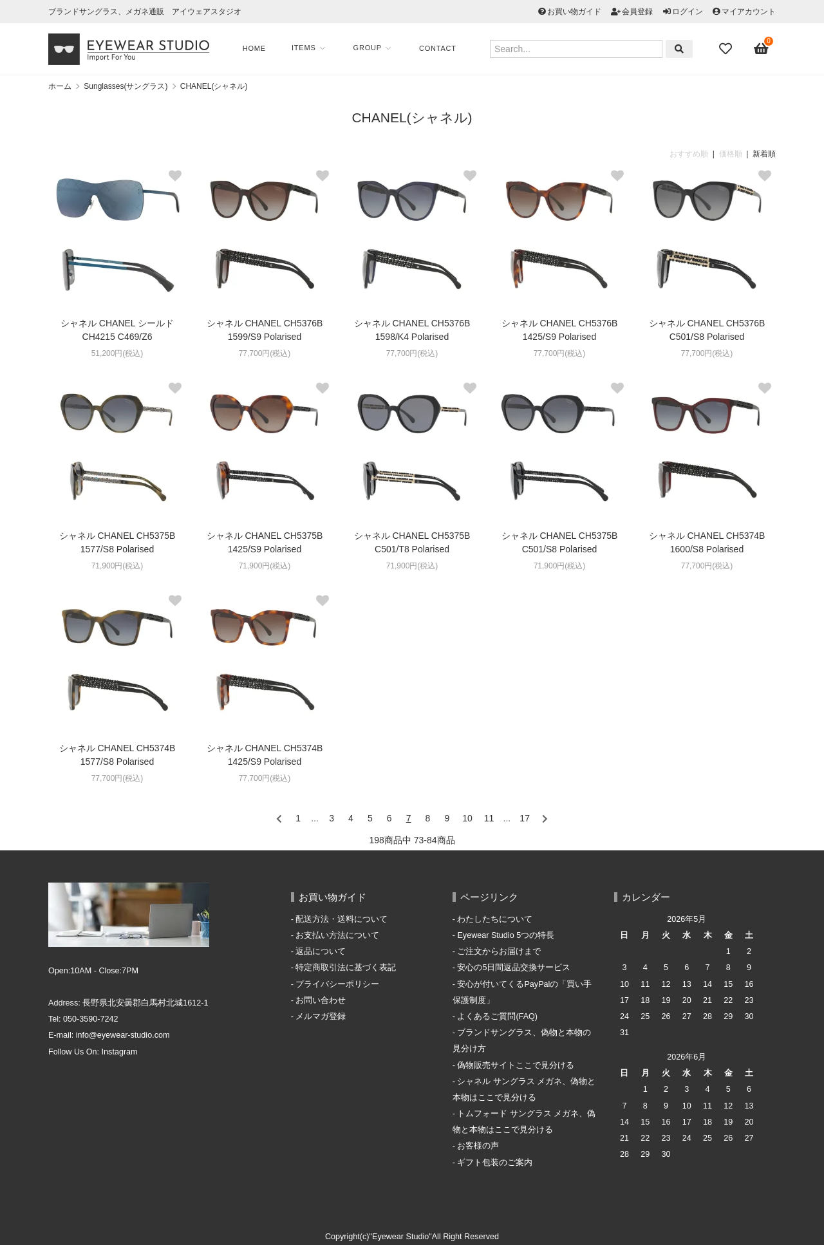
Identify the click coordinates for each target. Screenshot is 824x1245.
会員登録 (637, 11)
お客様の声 (478, 1145)
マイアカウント (749, 11)
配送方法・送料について (341, 919)
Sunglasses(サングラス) (125, 86)
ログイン (687, 11)
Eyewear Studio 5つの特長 (505, 935)
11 (489, 818)
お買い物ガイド (574, 11)
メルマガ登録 (320, 1016)
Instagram (120, 1051)
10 (467, 818)
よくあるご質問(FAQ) (497, 1016)
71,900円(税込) (117, 565)
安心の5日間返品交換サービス (513, 967)
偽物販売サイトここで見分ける (515, 1065)
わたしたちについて (494, 919)
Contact (437, 48)
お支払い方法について (337, 935)
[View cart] (761, 49)
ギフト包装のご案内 (494, 1162)
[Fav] (727, 49)
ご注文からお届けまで (499, 951)
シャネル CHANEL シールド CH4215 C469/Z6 (117, 330)
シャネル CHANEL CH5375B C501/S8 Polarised (559, 542)
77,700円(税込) (265, 353)
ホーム (59, 86)
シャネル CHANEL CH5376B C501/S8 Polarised (707, 330)
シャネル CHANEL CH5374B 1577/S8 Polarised (117, 755)
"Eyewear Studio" (401, 1236)
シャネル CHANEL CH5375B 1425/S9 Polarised (265, 542)
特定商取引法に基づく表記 (345, 967)
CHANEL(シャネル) (214, 86)
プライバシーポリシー (337, 984)
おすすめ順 (689, 153)
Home (254, 48)
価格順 (730, 153)
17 (525, 818)
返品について (320, 951)
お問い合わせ (320, 1000)
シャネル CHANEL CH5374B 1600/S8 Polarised (707, 542)
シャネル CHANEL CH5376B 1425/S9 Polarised (559, 330)
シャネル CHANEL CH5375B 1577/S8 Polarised (117, 542)
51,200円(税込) (117, 353)
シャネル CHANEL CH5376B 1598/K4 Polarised (412, 330)
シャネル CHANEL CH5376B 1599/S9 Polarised (265, 330)
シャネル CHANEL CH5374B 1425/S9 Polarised (265, 755)
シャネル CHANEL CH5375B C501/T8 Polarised (412, 542)
